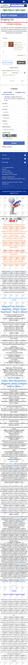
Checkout (13, 143)
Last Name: (4, 109)
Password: (4, 121)
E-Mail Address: (5, 115)
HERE (11, 377)
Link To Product (14, 461)
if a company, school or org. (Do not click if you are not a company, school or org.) (13, 98)
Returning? (20, 92)
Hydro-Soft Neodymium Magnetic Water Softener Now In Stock (14, 383)
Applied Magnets (10, 463)
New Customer (8, 92)
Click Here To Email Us (8, 186)
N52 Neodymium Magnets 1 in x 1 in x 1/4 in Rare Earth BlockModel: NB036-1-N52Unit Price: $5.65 (19, 46)
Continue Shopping (7, 62)
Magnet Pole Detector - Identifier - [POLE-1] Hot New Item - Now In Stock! (14, 309)
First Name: (5, 103)
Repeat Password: (6, 127)
